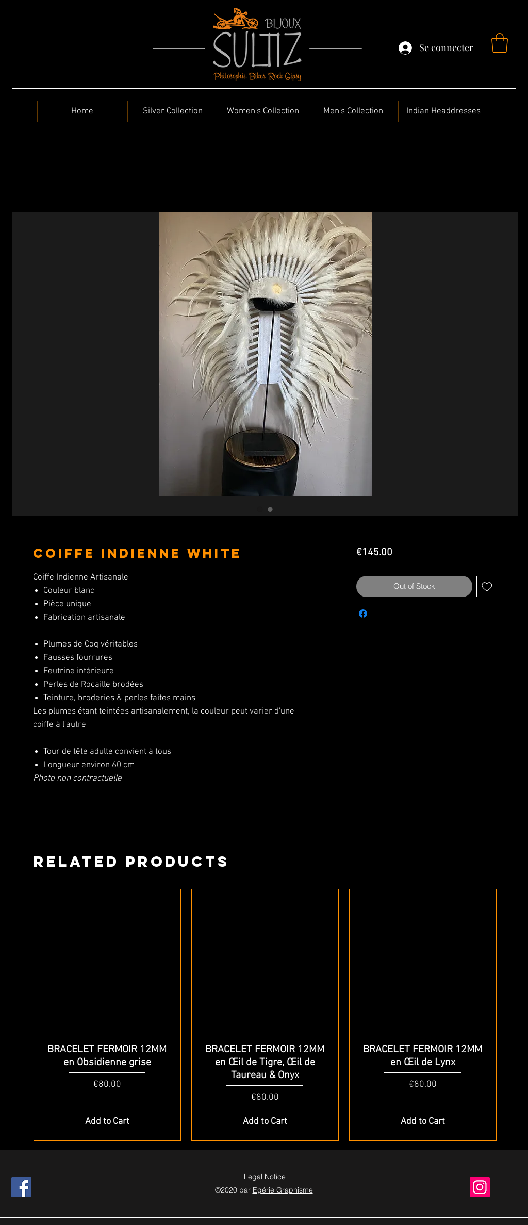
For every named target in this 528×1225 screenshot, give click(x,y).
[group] (265, 1015)
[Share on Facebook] (363, 613)
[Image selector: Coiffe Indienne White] (260, 509)
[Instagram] (480, 1187)
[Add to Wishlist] (487, 586)
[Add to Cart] (107, 1122)
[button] (499, 43)
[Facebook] (21, 1187)
